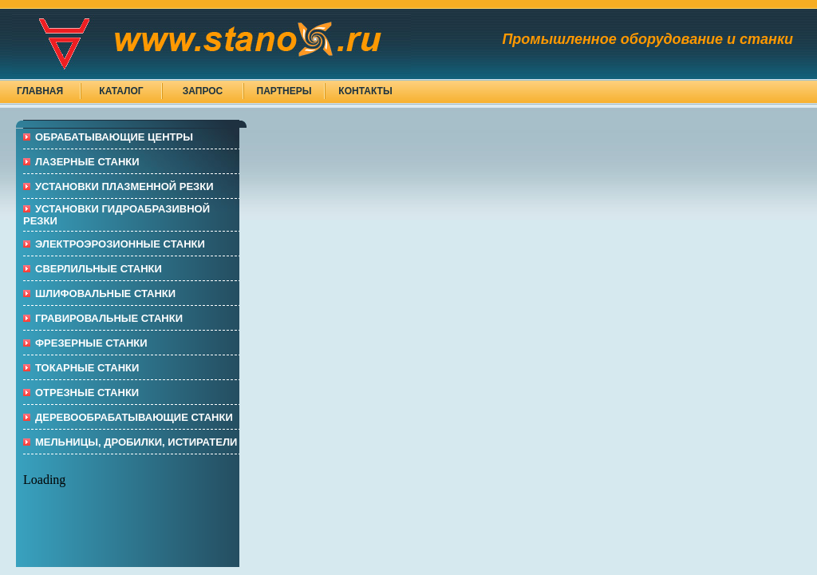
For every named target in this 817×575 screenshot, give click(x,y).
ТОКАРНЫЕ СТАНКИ (87, 368)
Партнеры (284, 91)
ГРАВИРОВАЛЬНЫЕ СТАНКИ (109, 318)
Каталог (121, 91)
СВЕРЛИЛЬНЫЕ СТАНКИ (98, 269)
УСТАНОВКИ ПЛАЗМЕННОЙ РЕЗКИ (124, 186)
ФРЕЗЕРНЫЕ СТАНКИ (91, 343)
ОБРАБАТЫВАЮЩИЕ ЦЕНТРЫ (114, 137)
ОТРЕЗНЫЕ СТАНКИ (87, 393)
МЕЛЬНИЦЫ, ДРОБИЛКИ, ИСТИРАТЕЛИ (136, 442)
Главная (40, 91)
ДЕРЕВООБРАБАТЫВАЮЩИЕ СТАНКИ (134, 417)
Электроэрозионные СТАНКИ (120, 244)
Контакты (365, 91)
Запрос (203, 91)
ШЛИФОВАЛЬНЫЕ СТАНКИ (105, 293)
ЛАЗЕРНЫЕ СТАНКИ (87, 162)
